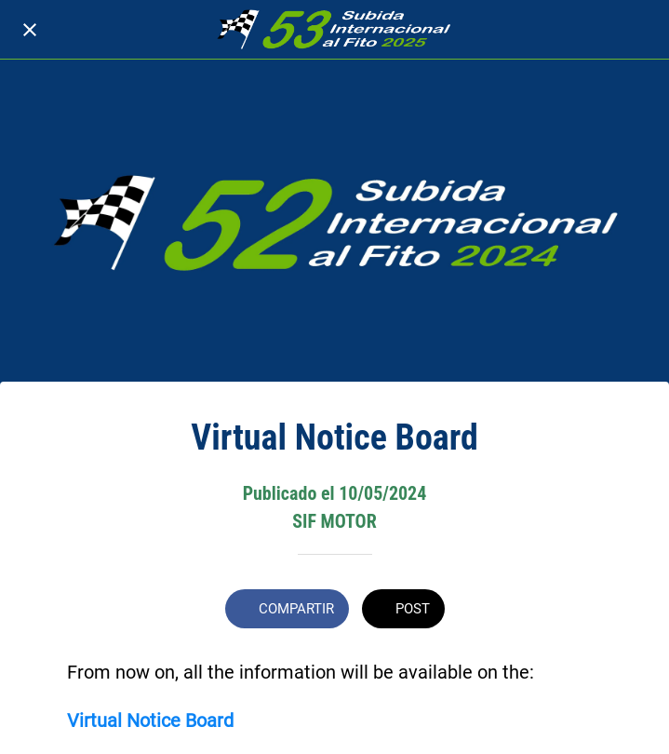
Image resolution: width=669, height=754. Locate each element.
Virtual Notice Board (150, 720)
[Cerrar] (30, 30)
